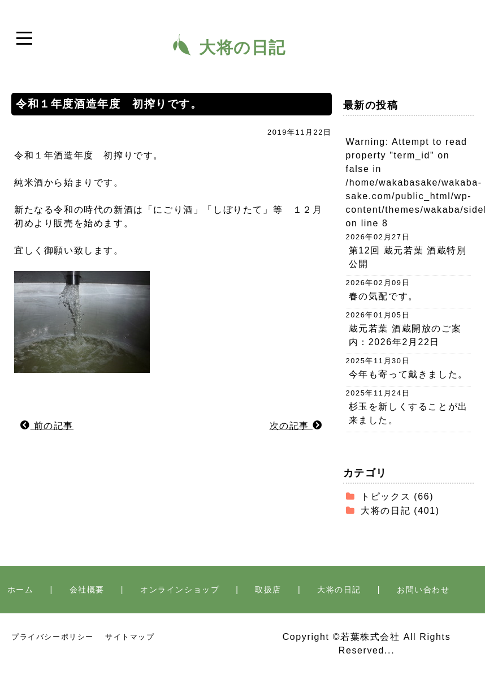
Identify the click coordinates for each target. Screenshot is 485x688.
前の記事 (46, 425)
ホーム (20, 589)
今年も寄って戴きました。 (408, 374)
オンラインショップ (179, 589)
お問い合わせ (423, 589)
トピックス (385, 496)
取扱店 (268, 589)
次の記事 (296, 425)
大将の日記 (385, 510)
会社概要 (87, 589)
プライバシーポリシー (52, 637)
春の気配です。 (383, 296)
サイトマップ (130, 637)
